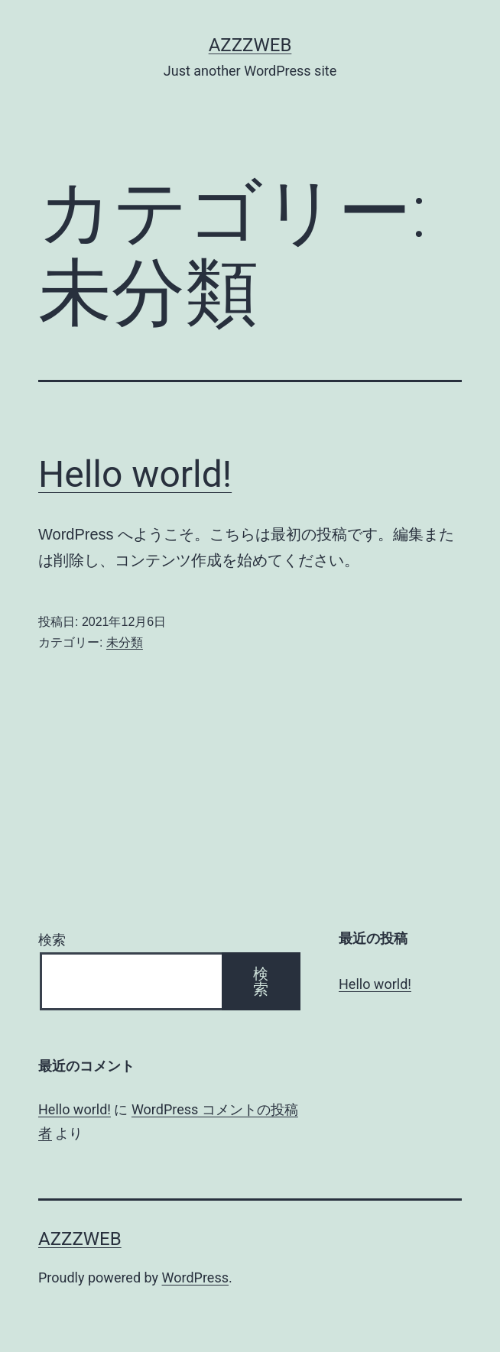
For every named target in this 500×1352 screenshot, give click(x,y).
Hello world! (135, 474)
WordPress (195, 1277)
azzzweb (250, 45)
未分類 (124, 642)
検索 (52, 940)
